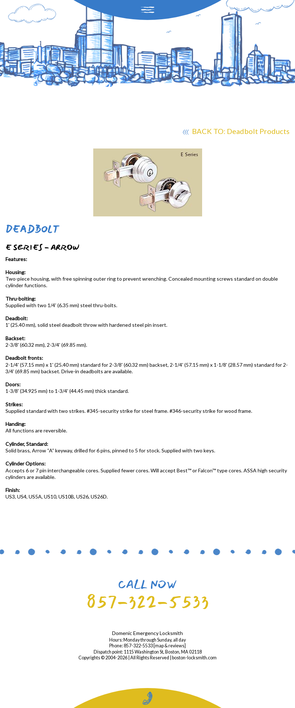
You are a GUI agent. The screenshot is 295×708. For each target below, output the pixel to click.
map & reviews (169, 645)
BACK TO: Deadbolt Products (236, 132)
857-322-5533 (147, 602)
